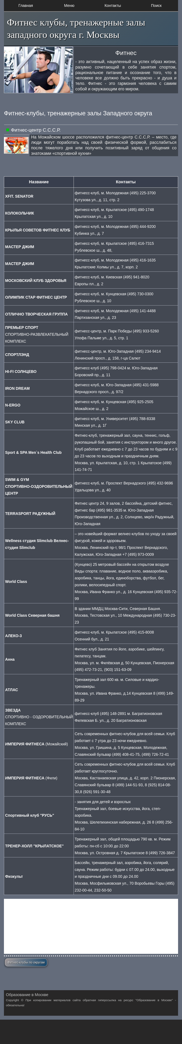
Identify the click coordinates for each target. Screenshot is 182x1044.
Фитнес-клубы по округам (26, 962)
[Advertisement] (91, 926)
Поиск (156, 5)
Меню (69, 5)
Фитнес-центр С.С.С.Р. (36, 130)
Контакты (112, 5)
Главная (25, 5)
